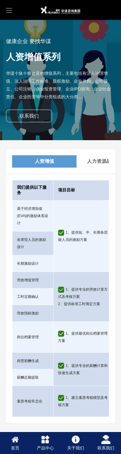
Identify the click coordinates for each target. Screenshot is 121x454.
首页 (15, 442)
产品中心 (45, 442)
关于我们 (75, 442)
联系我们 (29, 115)
